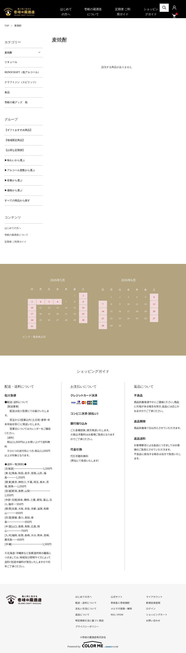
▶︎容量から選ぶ (13, 180)
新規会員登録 (153, 602)
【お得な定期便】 (15, 150)
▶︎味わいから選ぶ (15, 160)
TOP (7, 25)
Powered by (93, 644)
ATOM (120, 614)
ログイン (150, 608)
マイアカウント (154, 596)
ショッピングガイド (151, 12)
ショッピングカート (156, 614)
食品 (7, 92)
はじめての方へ (66, 12)
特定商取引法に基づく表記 (89, 620)
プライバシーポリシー (87, 626)
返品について (82, 614)
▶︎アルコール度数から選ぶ (20, 170)
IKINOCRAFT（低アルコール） (22, 72)
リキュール (11, 62)
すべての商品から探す (17, 200)
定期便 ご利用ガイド (122, 12)
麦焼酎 (17, 25)
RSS (113, 614)
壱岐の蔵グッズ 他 (16, 102)
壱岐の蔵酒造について (93, 12)
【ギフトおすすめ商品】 (19, 130)
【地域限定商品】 (15, 140)
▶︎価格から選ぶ (13, 190)
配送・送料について (86, 602)
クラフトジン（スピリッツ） (21, 82)
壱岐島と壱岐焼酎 (120, 602)
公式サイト (116, 596)
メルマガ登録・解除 (121, 608)
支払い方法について (86, 608)
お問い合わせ (153, 620)
